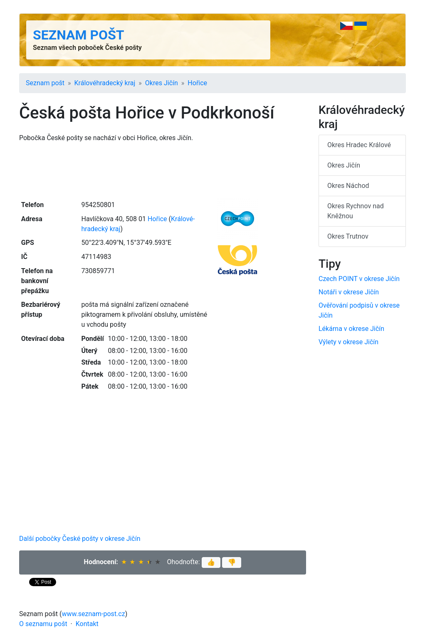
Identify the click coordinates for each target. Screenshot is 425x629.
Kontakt (87, 624)
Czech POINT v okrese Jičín (359, 279)
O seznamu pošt (43, 624)
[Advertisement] (162, 170)
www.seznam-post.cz (93, 614)
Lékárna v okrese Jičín (351, 329)
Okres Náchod (348, 186)
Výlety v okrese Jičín (348, 342)
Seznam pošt (78, 35)
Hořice (197, 83)
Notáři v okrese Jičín (349, 292)
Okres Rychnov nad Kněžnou (355, 211)
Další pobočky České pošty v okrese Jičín (80, 539)
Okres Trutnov (347, 236)
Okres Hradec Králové (359, 145)
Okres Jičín (161, 83)
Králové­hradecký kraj (105, 83)
